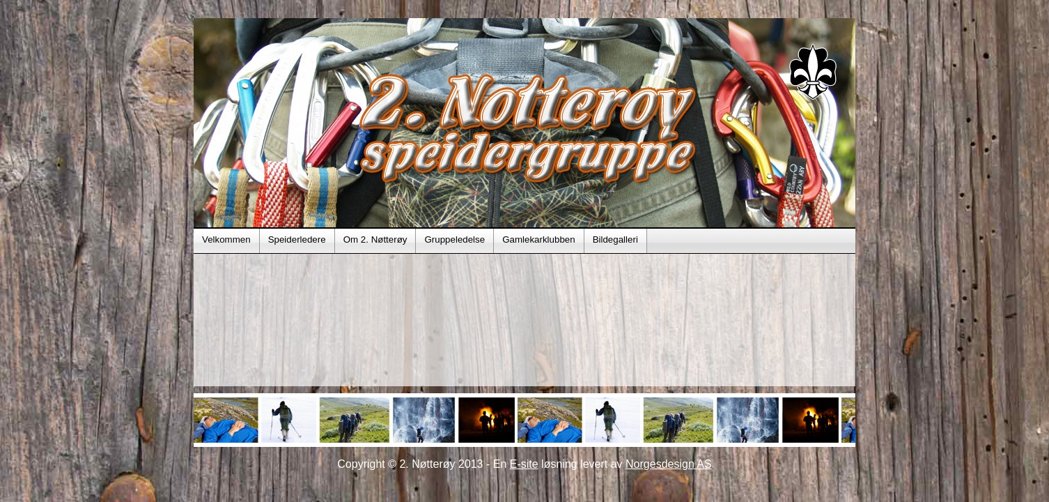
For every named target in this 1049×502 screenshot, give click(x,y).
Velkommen (226, 239)
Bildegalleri (615, 239)
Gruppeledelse (454, 239)
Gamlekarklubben (538, 239)
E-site (524, 464)
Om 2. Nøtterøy (375, 239)
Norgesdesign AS (668, 464)
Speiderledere (297, 239)
